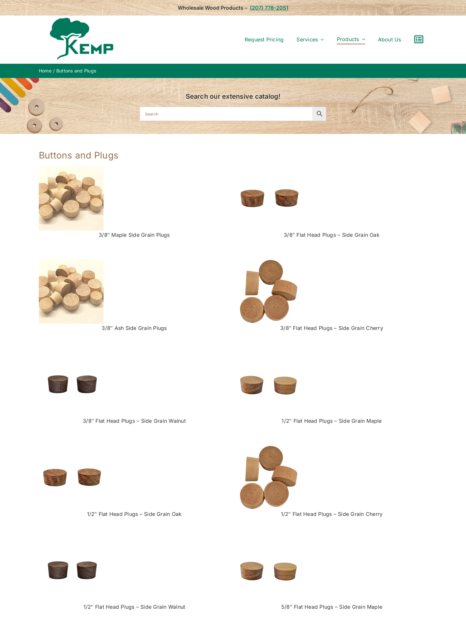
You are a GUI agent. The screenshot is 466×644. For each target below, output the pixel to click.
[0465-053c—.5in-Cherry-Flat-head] (268, 261)
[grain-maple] (71, 168)
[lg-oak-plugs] (268, 168)
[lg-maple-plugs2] (268, 354)
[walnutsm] (71, 354)
